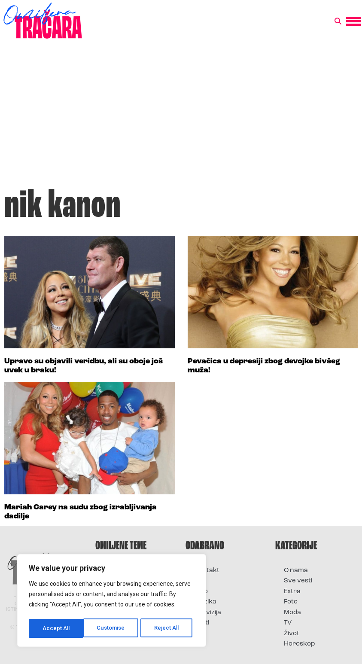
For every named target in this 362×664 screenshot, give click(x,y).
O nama (296, 570)
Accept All (168, 628)
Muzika (205, 602)
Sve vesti (298, 581)
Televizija (207, 612)
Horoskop (299, 644)
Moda (292, 612)
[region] (111, 602)
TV (288, 623)
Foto (201, 591)
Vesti (201, 623)
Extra (292, 591)
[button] (338, 21)
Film (200, 581)
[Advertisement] (181, 118)
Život (291, 633)
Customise (56, 628)
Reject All (113, 628)
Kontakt (206, 570)
